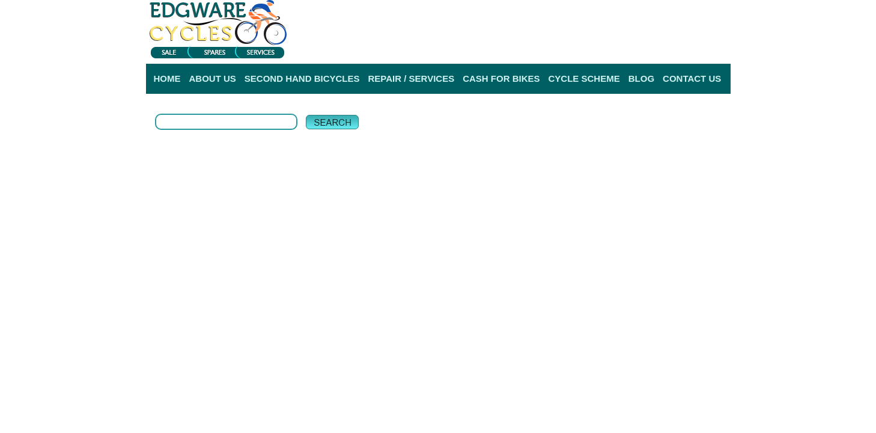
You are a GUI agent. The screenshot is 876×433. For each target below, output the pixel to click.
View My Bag (677, 12)
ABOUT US (212, 78)
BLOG (641, 78)
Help (721, 47)
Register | (613, 47)
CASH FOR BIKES (501, 78)
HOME (167, 78)
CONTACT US (692, 78)
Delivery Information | (672, 47)
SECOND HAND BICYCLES (302, 78)
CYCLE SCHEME (584, 78)
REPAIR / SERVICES (411, 78)
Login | (578, 47)
